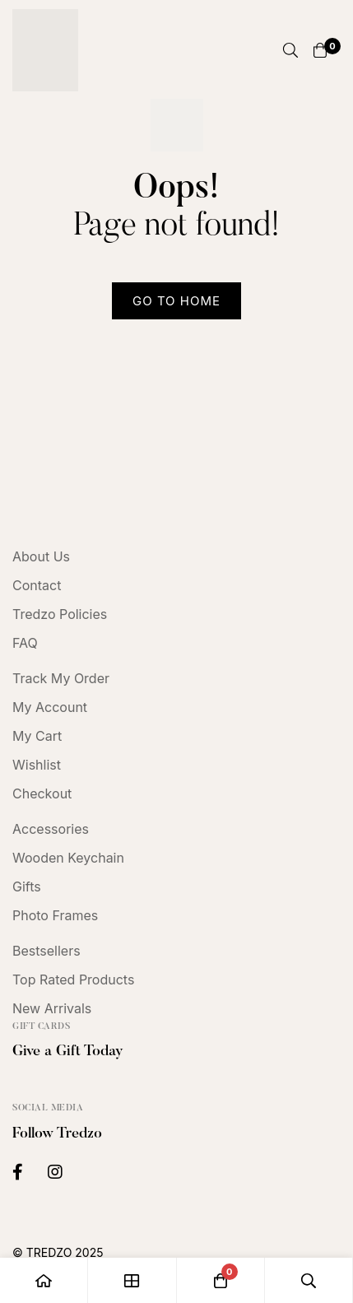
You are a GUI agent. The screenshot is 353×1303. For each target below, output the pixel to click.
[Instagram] (55, 1172)
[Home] (44, 1280)
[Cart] (320, 50)
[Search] (290, 50)
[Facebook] (17, 1172)
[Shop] (132, 1280)
